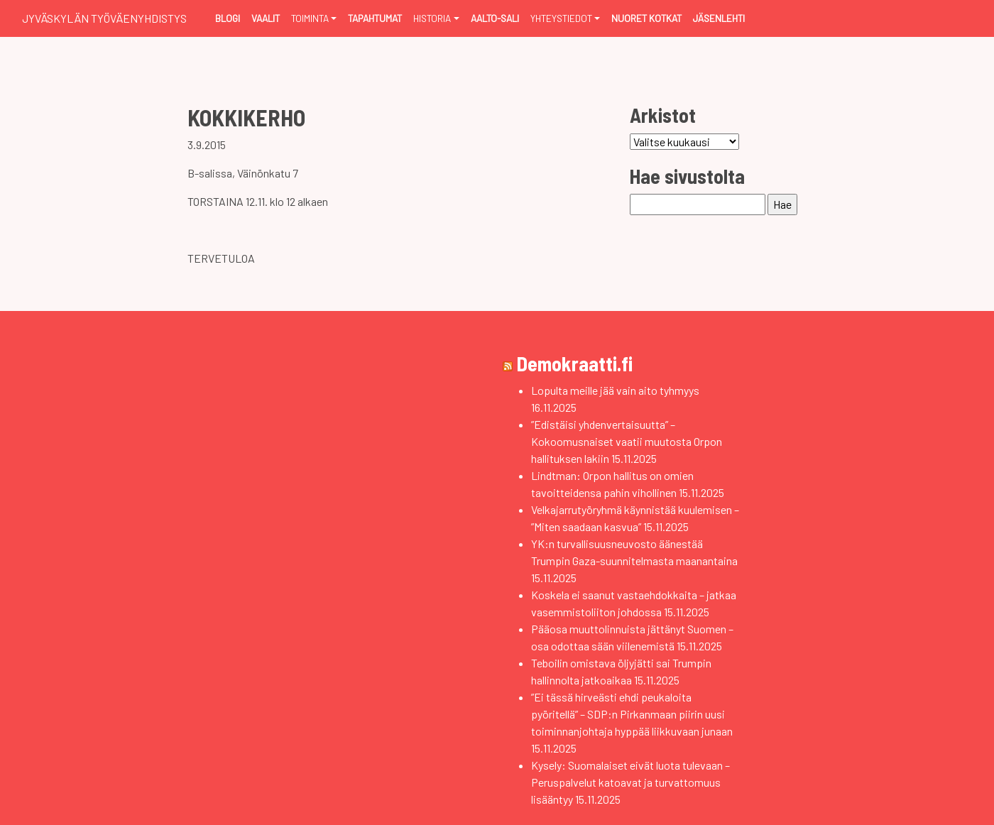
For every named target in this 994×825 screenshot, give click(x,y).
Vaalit (265, 18)
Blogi (227, 18)
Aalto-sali (495, 18)
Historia (432, 18)
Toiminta (310, 18)
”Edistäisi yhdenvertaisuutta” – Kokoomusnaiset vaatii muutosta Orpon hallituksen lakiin (626, 441)
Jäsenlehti (719, 18)
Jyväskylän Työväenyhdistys (104, 18)
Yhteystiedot (561, 18)
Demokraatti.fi (575, 363)
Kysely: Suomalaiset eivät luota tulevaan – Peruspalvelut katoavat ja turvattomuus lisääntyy (630, 782)
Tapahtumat (375, 18)
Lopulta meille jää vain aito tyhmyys (615, 390)
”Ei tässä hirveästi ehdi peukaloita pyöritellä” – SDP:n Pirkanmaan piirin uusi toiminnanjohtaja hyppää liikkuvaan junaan (632, 714)
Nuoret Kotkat (646, 18)
